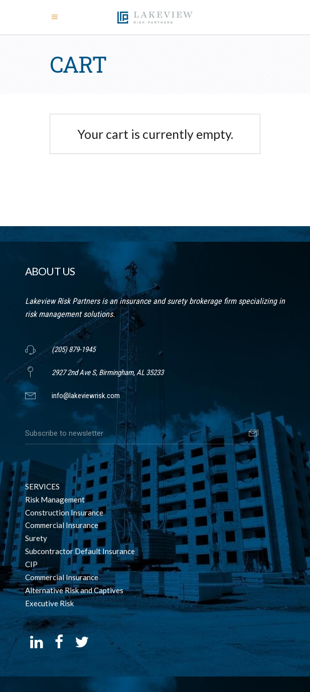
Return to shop (150, 184)
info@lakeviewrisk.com (86, 395)
